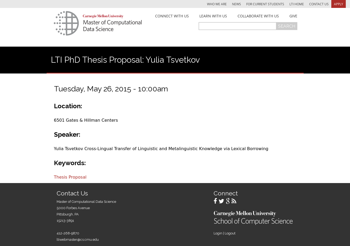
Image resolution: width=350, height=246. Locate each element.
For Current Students (265, 4)
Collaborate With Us (258, 16)
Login (218, 233)
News (236, 4)
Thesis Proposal (70, 177)
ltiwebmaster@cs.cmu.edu (78, 240)
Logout (230, 233)
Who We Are (217, 4)
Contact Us (319, 4)
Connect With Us (172, 16)
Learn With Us (213, 16)
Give (293, 16)
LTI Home (296, 4)
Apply (338, 4)
